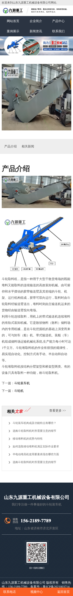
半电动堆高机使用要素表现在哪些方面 (36, 454)
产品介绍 (10, 146)
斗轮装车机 (22, 383)
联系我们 (58, 31)
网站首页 (13, 21)
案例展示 (13, 31)
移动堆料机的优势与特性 (28, 438)
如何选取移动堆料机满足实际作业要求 (36, 446)
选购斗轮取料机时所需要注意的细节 (34, 430)
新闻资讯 (36, 31)
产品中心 (58, 21)
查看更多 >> (57, 410)
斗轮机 (19, 390)
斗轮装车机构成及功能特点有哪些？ (34, 423)
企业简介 (36, 21)
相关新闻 (28, 146)
